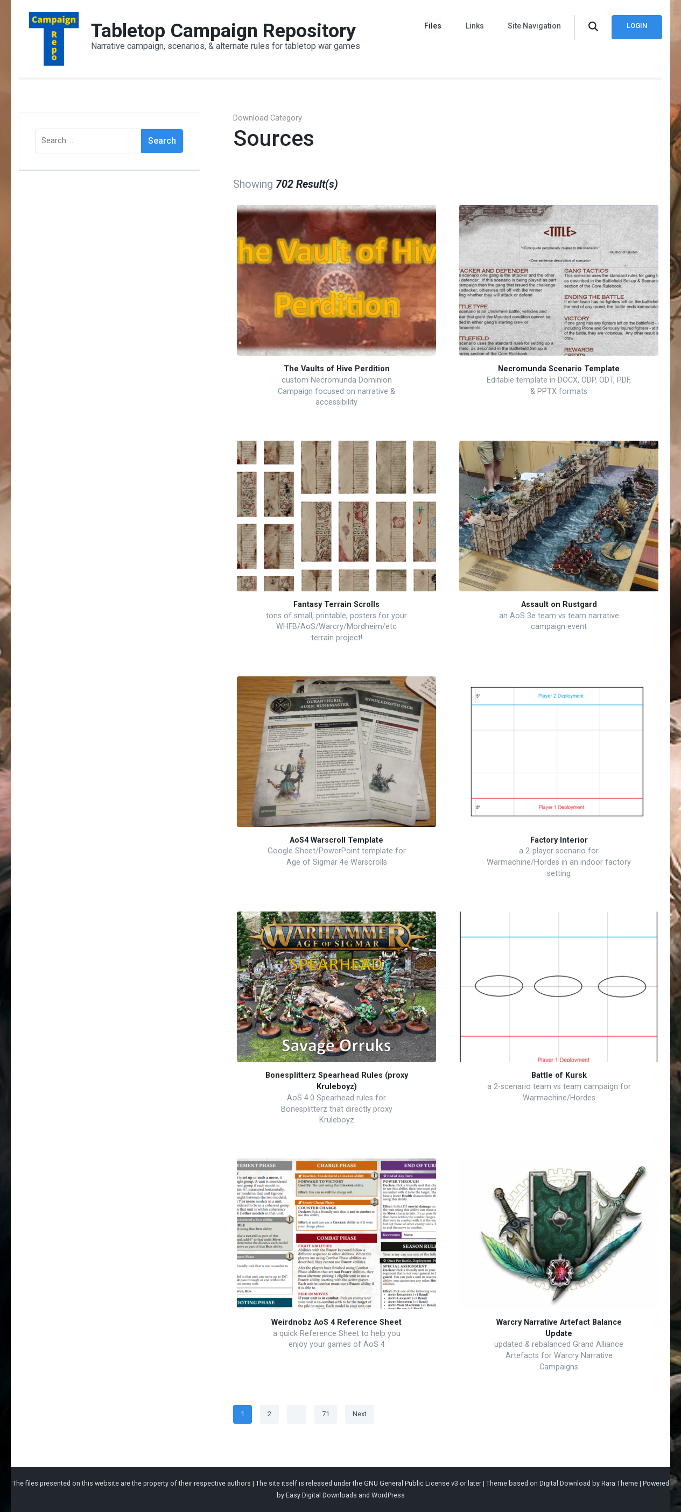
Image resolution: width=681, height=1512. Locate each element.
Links (475, 26)
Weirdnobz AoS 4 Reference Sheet (336, 1322)
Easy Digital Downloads (321, 1495)
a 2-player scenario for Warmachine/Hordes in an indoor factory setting (559, 862)
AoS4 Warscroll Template (336, 840)
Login (637, 26)
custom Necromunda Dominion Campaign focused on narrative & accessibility (336, 391)
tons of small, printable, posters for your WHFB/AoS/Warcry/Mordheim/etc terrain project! (336, 626)
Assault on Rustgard (559, 604)
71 (328, 1412)
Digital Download (565, 1483)
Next (360, 1414)
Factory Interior (559, 840)
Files (433, 26)
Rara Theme (619, 1483)
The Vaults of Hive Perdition (337, 368)
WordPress (388, 1495)
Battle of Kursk (559, 1075)
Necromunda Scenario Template (559, 368)
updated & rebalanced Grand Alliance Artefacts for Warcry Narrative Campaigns (558, 1355)
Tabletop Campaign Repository (223, 30)
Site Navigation (534, 26)
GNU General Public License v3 (411, 1483)
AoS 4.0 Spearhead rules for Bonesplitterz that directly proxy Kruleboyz (336, 1109)
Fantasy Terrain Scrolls (336, 604)
